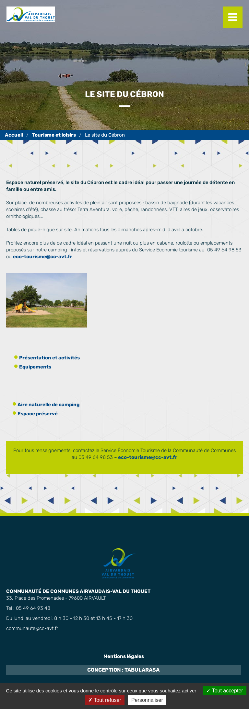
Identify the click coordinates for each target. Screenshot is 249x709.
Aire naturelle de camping (49, 405)
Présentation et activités (49, 358)
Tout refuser (104, 700)
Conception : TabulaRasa (123, 670)
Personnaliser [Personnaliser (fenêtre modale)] (147, 700)
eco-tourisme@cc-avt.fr (42, 257)
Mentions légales (123, 656)
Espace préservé (38, 414)
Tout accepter (224, 690)
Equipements (35, 367)
